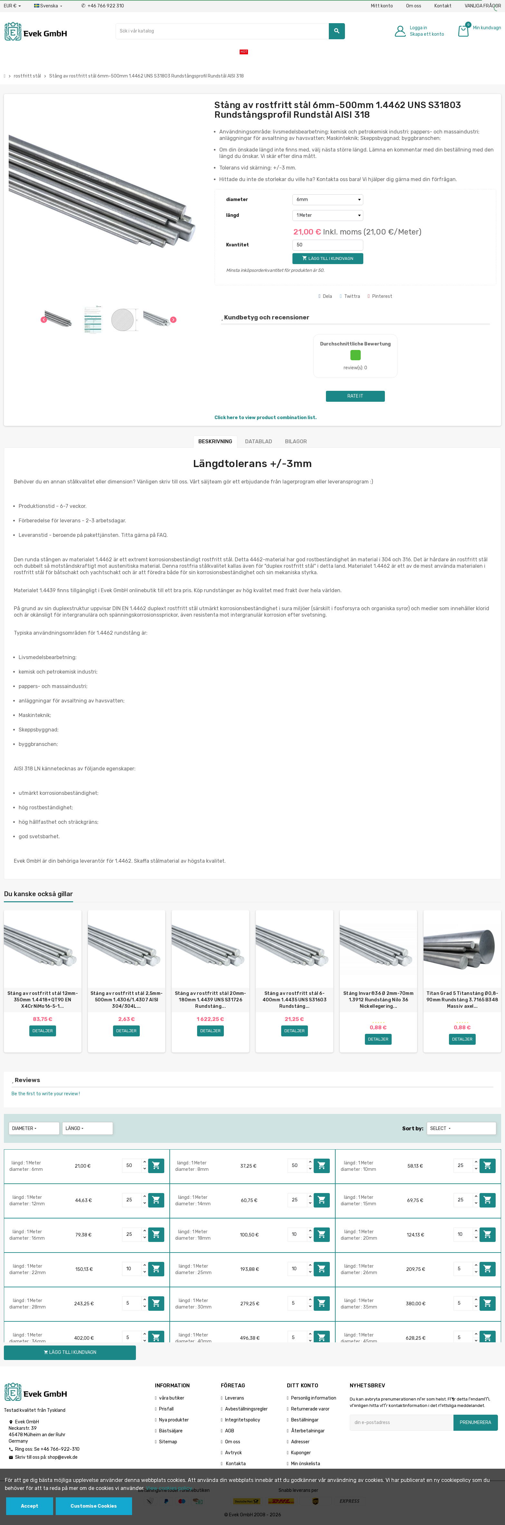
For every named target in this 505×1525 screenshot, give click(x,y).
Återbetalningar (308, 1431)
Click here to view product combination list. (265, 417)
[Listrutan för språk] (48, 6)
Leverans (234, 1398)
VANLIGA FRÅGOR (483, 6)
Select (441, 1129)
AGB (229, 1431)
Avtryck (233, 1453)
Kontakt (443, 6)
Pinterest (380, 296)
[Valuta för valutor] (12, 6)
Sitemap (168, 1442)
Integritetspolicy (242, 1420)
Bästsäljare (171, 1431)
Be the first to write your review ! (46, 1094)
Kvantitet (237, 245)
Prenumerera (475, 1423)
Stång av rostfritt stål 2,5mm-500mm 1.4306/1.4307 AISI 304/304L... (127, 1000)
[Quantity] (132, 1166)
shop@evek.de (63, 1458)
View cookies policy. (169, 1488)
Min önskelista (305, 1464)
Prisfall (166, 1409)
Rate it (355, 396)
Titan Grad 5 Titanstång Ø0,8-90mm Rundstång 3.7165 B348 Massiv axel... (462, 1000)
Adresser (300, 1442)
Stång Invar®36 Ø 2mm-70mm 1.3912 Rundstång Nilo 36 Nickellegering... (378, 1000)
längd (232, 215)
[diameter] (327, 199)
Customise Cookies (94, 1506)
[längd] (327, 215)
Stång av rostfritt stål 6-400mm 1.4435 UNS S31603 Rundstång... (294, 1000)
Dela (325, 296)
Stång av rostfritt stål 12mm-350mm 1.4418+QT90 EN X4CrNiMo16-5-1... (42, 1000)
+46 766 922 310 (102, 6)
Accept (29, 1506)
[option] (43, 981)
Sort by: (413, 1129)
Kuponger (301, 1453)
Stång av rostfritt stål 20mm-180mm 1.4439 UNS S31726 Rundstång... (210, 1000)
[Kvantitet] (327, 245)
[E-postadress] (401, 1423)
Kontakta (235, 1464)
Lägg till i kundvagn (156, 1166)
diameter (237, 199)
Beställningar (305, 1420)
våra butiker (171, 1398)
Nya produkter (174, 1420)
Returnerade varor (310, 1409)
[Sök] (230, 31)
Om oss (413, 6)
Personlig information (313, 1398)
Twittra (350, 296)
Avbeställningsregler (246, 1409)
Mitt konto (382, 6)
